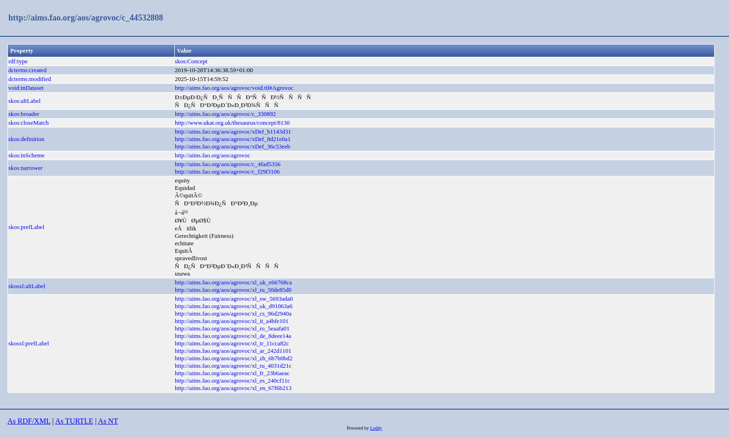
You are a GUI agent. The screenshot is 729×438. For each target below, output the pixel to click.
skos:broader (23, 113)
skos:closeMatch (28, 122)
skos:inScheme (26, 155)
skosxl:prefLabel (28, 343)
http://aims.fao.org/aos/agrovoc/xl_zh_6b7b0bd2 (233, 358)
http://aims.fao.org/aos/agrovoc (212, 155)
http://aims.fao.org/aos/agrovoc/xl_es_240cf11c (232, 380)
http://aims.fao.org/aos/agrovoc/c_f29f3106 (227, 171)
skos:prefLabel (26, 226)
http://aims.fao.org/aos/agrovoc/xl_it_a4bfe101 (232, 320)
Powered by (358, 428)
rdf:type (17, 61)
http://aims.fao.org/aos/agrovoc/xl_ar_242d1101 (233, 350)
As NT (108, 421)
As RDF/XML (28, 421)
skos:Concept (191, 61)
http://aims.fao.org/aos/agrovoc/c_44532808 (85, 17)
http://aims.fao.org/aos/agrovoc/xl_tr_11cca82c (232, 343)
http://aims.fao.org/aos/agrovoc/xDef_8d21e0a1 (233, 138)
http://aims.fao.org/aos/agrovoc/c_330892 (225, 113)
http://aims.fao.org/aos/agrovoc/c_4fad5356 (227, 164)
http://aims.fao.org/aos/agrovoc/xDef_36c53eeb (232, 146)
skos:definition (26, 138)
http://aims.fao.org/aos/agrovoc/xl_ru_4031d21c (233, 365)
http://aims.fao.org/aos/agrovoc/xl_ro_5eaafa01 (232, 328)
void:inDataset (26, 87)
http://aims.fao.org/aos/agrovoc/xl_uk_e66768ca (233, 282)
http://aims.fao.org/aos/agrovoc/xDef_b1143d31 (233, 131)
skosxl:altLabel (26, 286)
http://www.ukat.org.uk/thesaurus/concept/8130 (232, 122)
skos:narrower (25, 167)
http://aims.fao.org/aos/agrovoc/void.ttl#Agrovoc (234, 87)
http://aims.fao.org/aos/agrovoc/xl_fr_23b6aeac (232, 373)
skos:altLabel (24, 100)
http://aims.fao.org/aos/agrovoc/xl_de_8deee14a (233, 335)
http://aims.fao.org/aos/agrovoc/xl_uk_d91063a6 (233, 306)
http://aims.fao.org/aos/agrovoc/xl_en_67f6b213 (233, 387)
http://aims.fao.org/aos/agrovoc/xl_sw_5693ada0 (234, 298)
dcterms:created (27, 70)
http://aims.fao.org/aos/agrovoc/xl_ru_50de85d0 (233, 289)
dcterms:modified (29, 78)
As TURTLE (74, 421)
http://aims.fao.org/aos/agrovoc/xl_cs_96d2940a (233, 313)
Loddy (376, 428)
